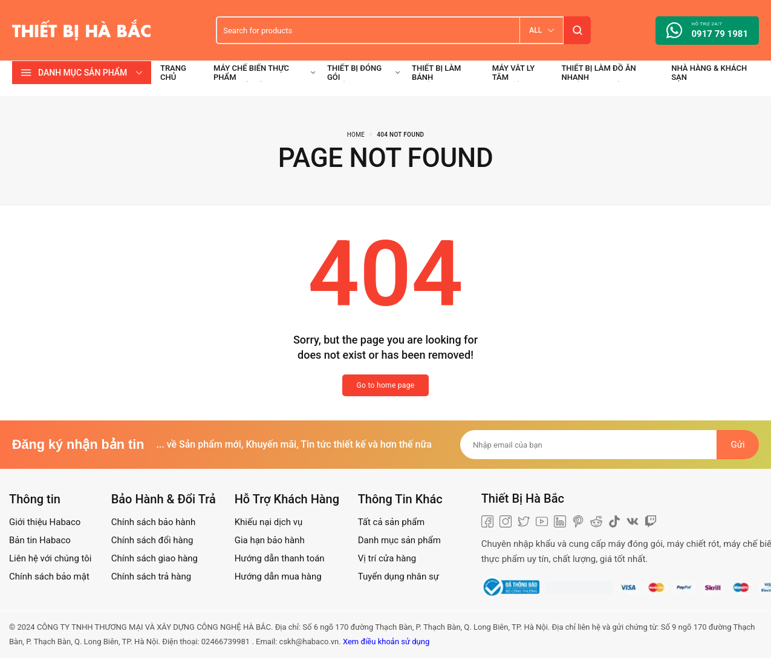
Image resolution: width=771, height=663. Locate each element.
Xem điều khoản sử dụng (386, 641)
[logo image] (81, 29)
